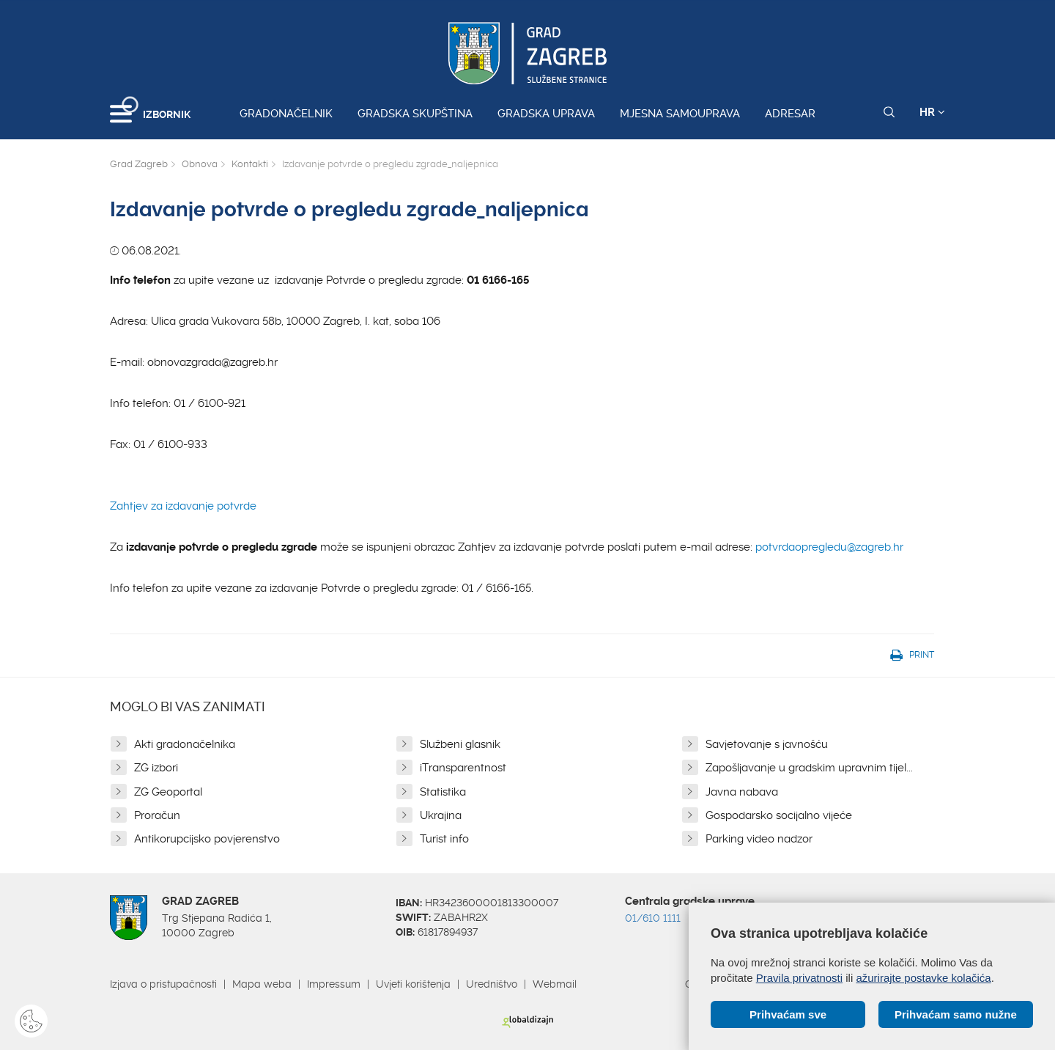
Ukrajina (441, 815)
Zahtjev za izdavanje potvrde (183, 506)
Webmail (555, 984)
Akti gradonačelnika (184, 744)
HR (932, 112)
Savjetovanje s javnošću (767, 744)
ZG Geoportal (168, 791)
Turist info (444, 838)
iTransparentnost (463, 767)
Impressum (333, 984)
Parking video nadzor (759, 838)
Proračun (157, 815)
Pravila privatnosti (799, 978)
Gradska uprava (546, 113)
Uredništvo (491, 984)
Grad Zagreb (139, 163)
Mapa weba (262, 984)
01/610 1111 (653, 918)
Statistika (443, 791)
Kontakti (250, 163)
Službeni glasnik (460, 744)
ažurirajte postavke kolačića (923, 978)
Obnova (200, 163)
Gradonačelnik (286, 113)
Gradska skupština (415, 113)
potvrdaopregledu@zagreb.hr (829, 547)
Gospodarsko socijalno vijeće (779, 815)
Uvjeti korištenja (413, 984)
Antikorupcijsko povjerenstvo (207, 838)
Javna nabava (742, 791)
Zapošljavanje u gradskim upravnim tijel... (809, 767)
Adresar (790, 113)
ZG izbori (156, 767)
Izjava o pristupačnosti (163, 984)
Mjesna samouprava (680, 113)
